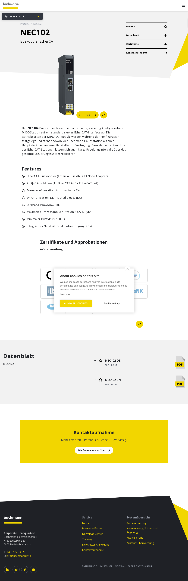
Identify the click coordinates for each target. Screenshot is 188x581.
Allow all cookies (76, 303)
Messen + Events (92, 528)
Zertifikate (132, 43)
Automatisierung (136, 523)
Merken (130, 26)
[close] (127, 268)
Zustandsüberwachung (140, 543)
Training (87, 539)
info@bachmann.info (18, 556)
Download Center (92, 534)
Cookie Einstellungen (140, 566)
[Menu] (183, 5)
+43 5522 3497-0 (16, 552)
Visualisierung (134, 537)
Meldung (120, 566)
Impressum (106, 566)
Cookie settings (112, 303)
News (85, 523)
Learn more (65, 294)
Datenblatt (132, 35)
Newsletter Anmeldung (96, 544)
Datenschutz (89, 566)
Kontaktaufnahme (136, 52)
